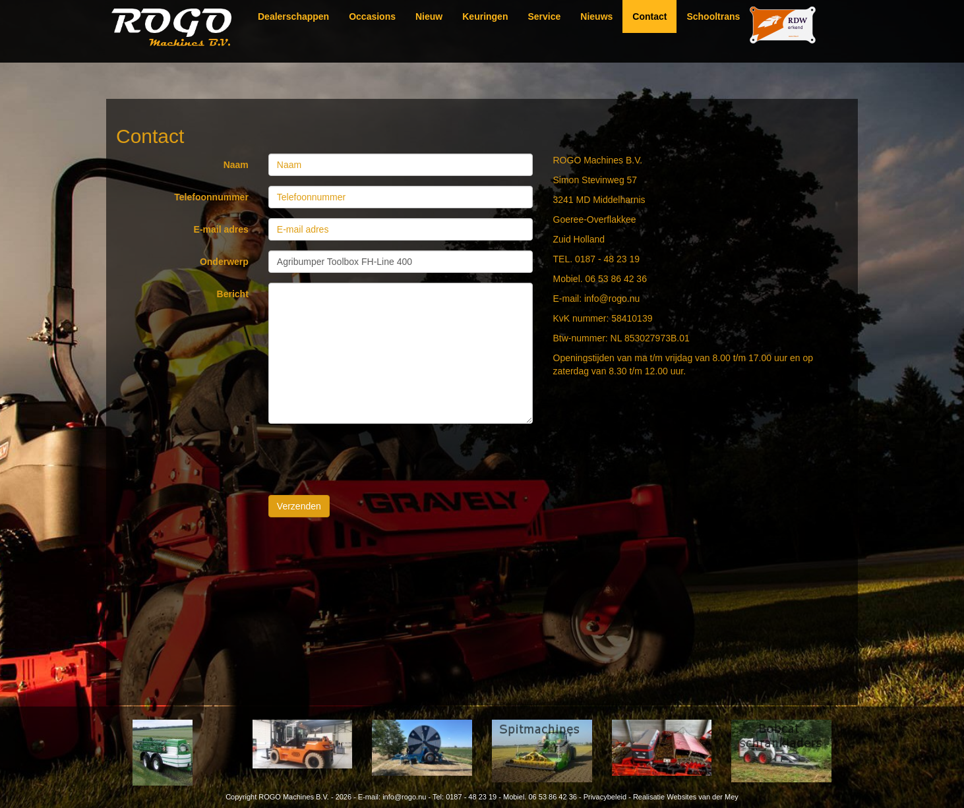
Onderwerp (224, 261)
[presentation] (368, 459)
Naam (236, 164)
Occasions (372, 16)
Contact (649, 16)
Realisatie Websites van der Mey (685, 797)
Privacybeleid (605, 797)
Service (543, 16)
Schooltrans (713, 16)
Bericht (233, 294)
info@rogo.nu (404, 797)
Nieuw (428, 16)
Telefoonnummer (211, 197)
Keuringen (485, 16)
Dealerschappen (293, 16)
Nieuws (596, 16)
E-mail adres (221, 229)
